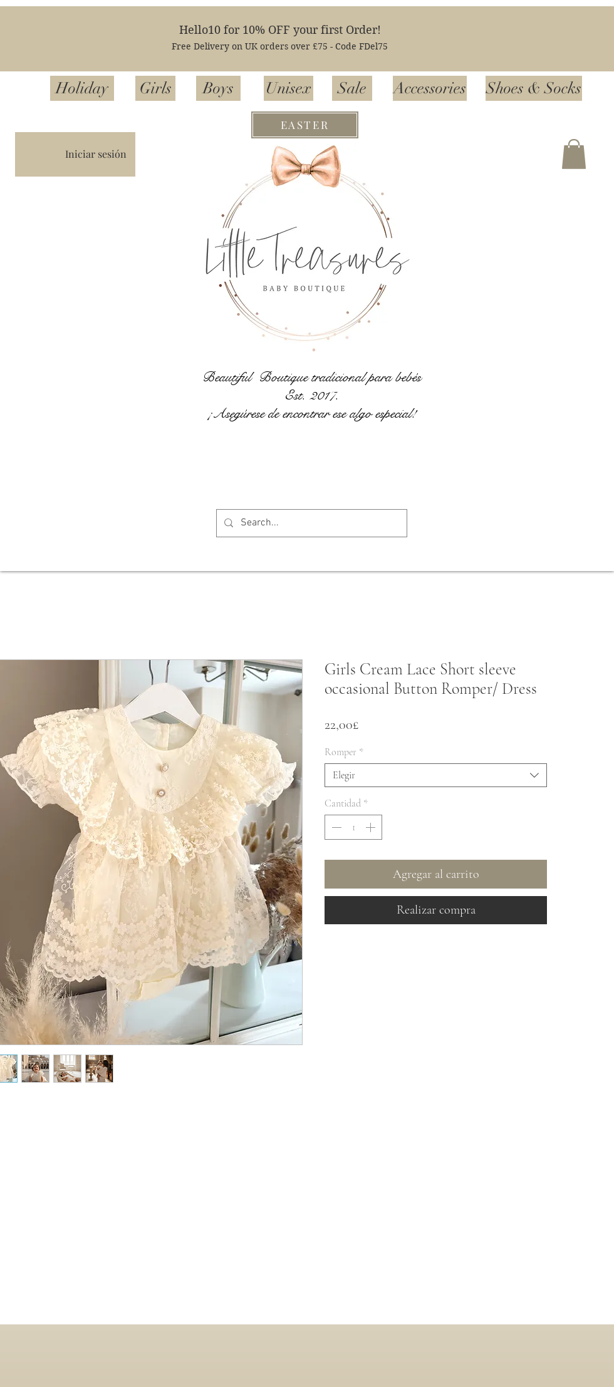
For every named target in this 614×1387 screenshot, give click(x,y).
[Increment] (371, 827)
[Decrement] (335, 827)
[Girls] (155, 88)
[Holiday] (82, 88)
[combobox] (436, 775)
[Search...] (310, 523)
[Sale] (352, 88)
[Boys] (218, 88)
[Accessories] (430, 88)
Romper (344, 752)
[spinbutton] (353, 827)
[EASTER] (305, 125)
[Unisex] (288, 88)
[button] (573, 154)
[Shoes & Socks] (534, 88)
